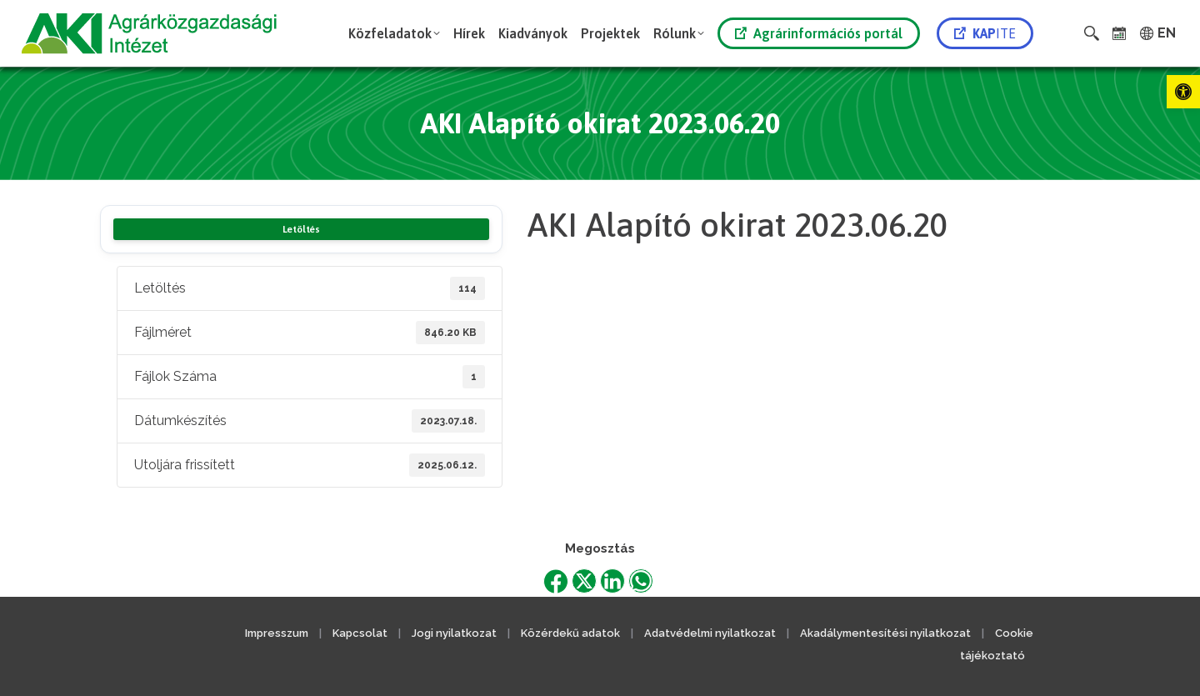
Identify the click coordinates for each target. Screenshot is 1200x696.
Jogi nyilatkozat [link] (454, 633)
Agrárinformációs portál (818, 33)
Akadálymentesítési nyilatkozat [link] (885, 633)
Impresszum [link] (276, 633)
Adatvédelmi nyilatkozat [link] (710, 633)
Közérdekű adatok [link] (570, 633)
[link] (1183, 91)
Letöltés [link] (301, 229)
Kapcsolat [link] (360, 633)
